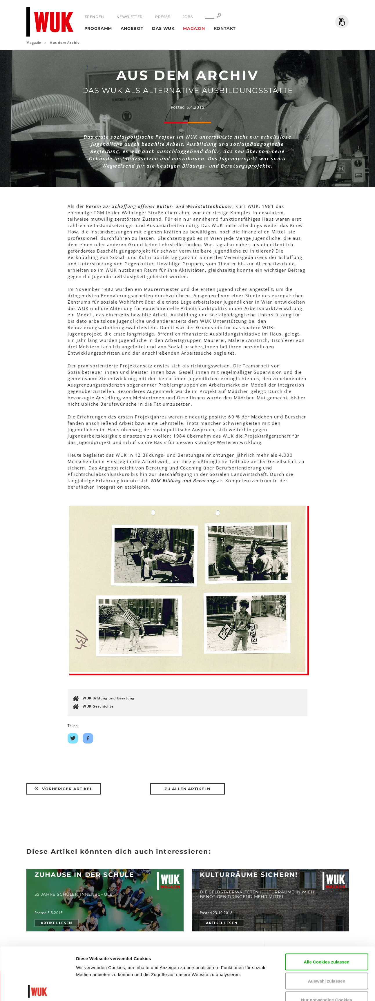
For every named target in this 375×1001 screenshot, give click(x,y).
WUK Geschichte (98, 706)
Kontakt (225, 28)
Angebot (132, 28)
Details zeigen (90, 989)
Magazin (194, 28)
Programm (98, 28)
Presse (162, 16)
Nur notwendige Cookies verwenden (326, 951)
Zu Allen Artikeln (187, 788)
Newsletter (130, 16)
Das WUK (163, 28)
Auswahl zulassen (326, 928)
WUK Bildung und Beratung (108, 698)
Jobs (188, 16)
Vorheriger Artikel (64, 788)
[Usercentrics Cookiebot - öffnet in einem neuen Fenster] (37, 989)
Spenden (94, 16)
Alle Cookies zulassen (326, 909)
